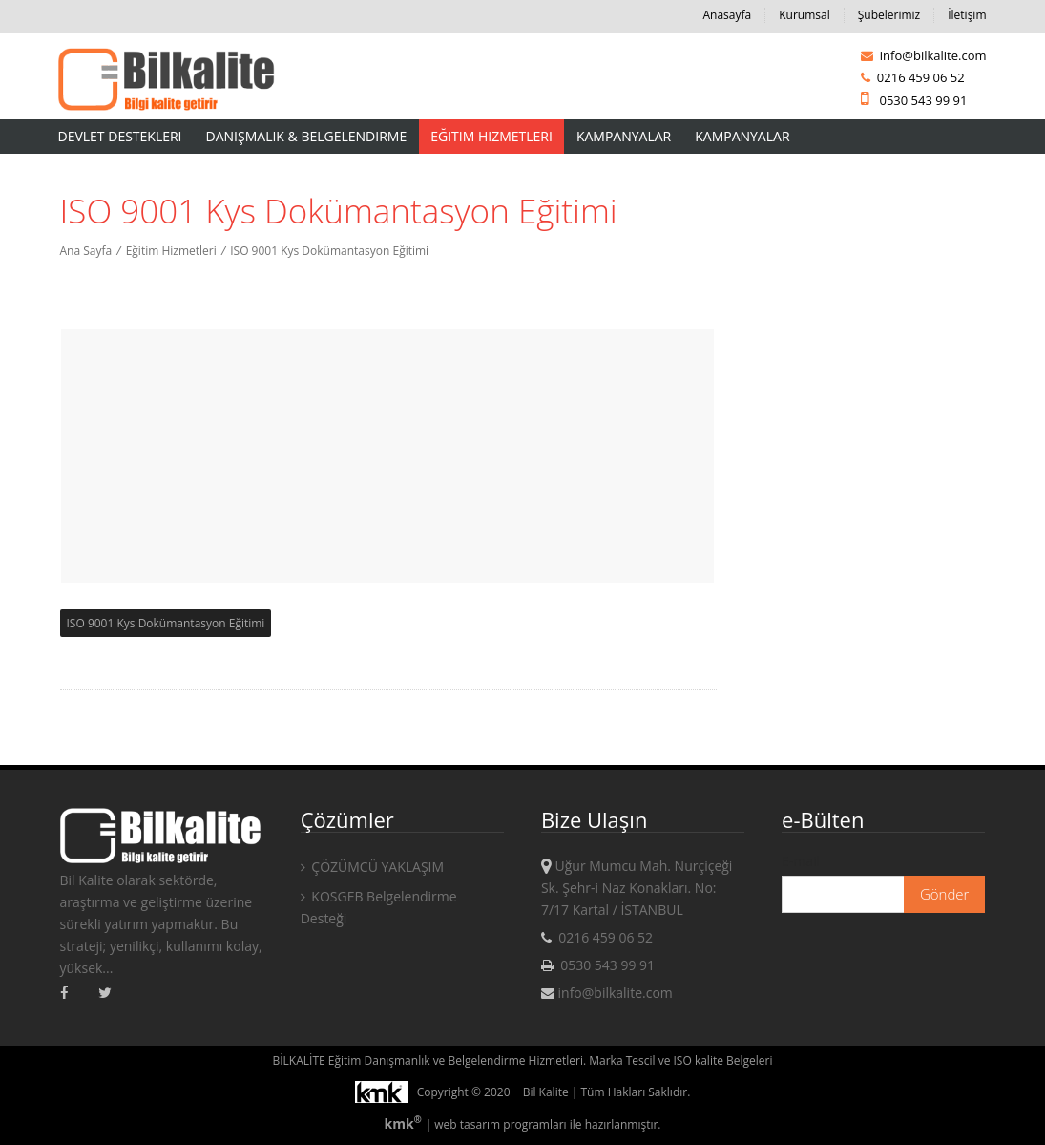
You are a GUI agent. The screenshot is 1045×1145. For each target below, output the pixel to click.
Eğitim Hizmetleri (491, 136)
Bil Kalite (546, 1092)
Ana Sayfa (86, 251)
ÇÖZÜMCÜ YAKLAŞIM (372, 867)
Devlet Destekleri (120, 136)
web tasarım (467, 1124)
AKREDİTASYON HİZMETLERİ (145, 170)
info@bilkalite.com (923, 55)
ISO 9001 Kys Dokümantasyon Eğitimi (329, 251)
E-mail (801, 861)
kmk (404, 1123)
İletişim (967, 15)
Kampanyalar (623, 136)
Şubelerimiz (889, 15)
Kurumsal (804, 15)
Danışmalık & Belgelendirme (307, 136)
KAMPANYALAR (742, 136)
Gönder (945, 893)
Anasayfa (727, 15)
